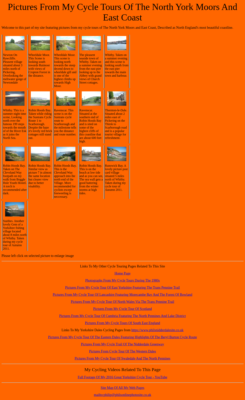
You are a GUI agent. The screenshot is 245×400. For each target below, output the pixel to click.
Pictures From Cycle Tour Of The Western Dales (122, 351)
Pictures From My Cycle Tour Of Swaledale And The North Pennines (122, 358)
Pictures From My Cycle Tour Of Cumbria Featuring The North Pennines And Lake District (122, 316)
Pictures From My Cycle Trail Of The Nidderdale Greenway (122, 344)
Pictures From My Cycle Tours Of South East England (122, 323)
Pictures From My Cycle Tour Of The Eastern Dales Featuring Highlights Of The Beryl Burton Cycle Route (122, 337)
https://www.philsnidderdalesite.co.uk (157, 330)
